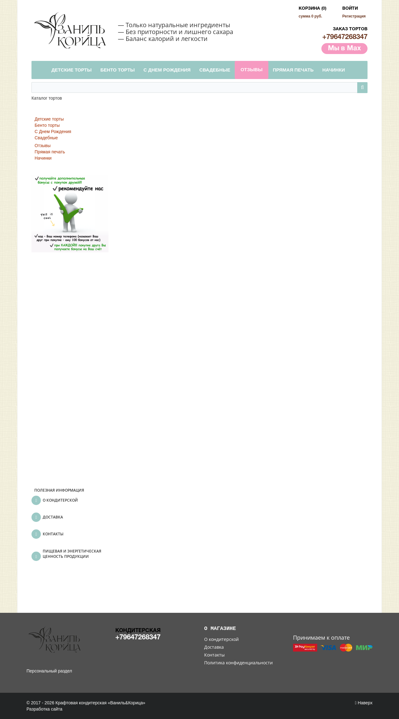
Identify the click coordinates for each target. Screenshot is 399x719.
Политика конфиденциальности (238, 663)
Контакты (214, 655)
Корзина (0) (312, 9)
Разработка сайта (44, 709)
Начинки (43, 158)
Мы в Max (344, 48)
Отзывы (42, 145)
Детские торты (49, 119)
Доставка (214, 647)
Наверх (364, 702)
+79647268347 (345, 37)
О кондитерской (221, 639)
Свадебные (46, 137)
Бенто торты (47, 125)
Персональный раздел (49, 670)
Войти (350, 9)
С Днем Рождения (53, 131)
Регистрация (354, 16)
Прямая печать (50, 151)
